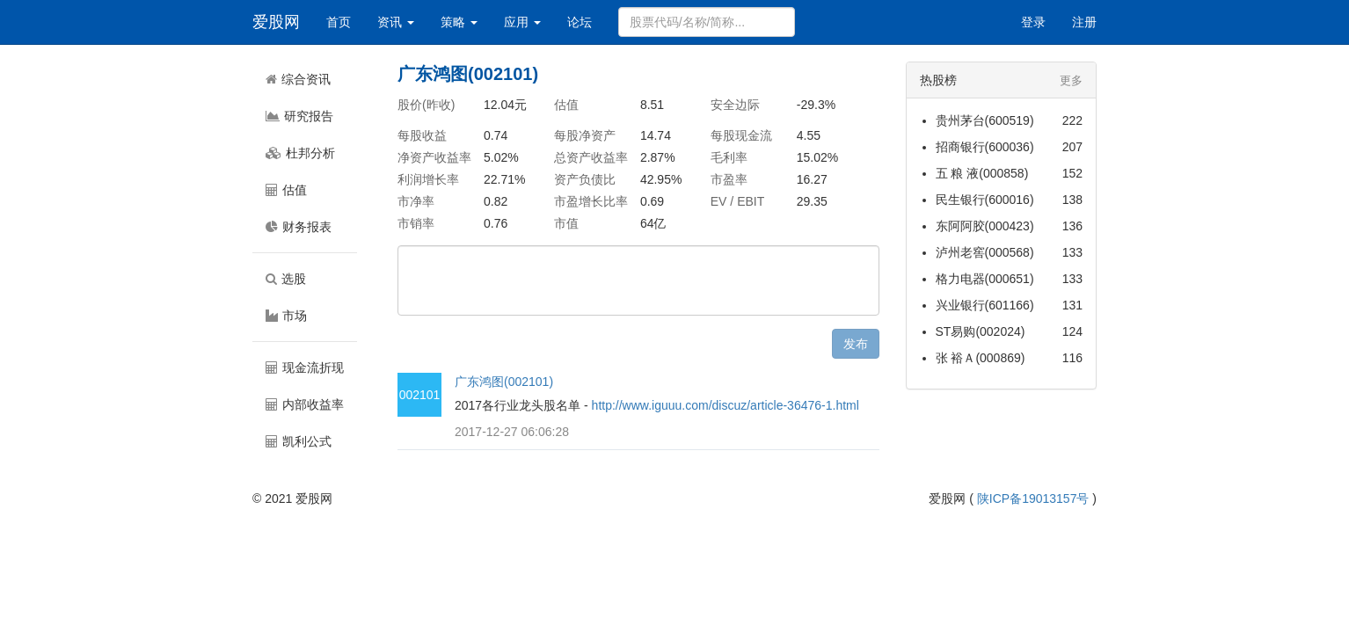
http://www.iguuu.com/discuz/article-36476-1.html (725, 405)
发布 (855, 344)
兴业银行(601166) (985, 305)
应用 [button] (522, 22)
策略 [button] (459, 22)
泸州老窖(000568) (985, 252)
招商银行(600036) (985, 147)
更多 (1071, 80)
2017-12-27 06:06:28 (512, 432)
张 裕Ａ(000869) (980, 358)
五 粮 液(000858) (982, 173)
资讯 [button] (395, 22)
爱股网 (276, 22)
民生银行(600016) (985, 200)
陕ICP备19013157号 (1033, 498)
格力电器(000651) (985, 279)
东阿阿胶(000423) (985, 226)
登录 (1033, 22)
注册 (1084, 22)
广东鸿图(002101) (504, 382)
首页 (338, 22)
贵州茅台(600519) (985, 120)
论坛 (579, 22)
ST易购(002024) (980, 331)
